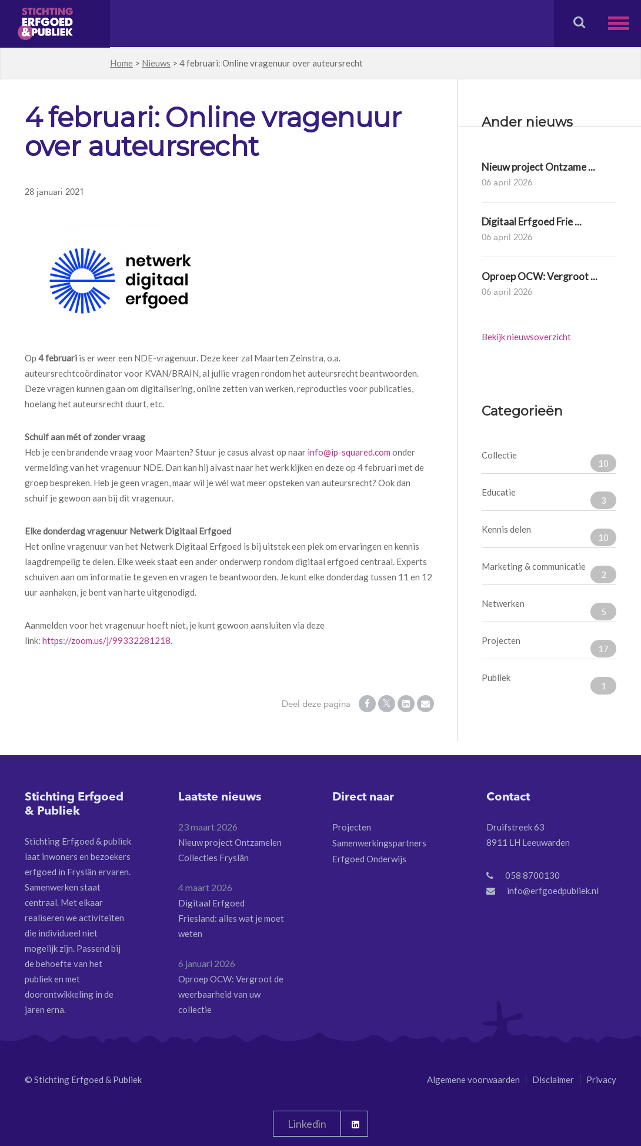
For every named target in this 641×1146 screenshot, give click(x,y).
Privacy (601, 1079)
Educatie (549, 498)
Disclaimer (553, 1079)
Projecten (549, 646)
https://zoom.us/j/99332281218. (107, 640)
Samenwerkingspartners (379, 843)
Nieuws (156, 63)
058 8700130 (532, 875)
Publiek (549, 683)
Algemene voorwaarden (473, 1079)
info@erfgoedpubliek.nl (553, 890)
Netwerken (549, 609)
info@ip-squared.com (349, 452)
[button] (624, 23)
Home (121, 63)
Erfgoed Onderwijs (369, 858)
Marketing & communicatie (549, 572)
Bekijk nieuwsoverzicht (526, 336)
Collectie (549, 461)
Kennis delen (549, 535)
